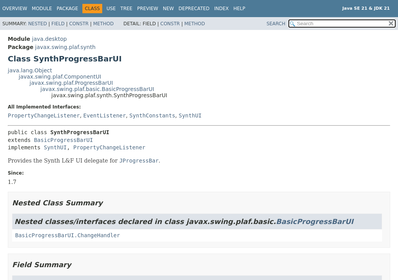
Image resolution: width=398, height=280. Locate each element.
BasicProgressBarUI (63, 140)
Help (240, 8)
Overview (14, 8)
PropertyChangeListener (44, 115)
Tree (126, 8)
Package (67, 8)
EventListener (104, 115)
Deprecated (193, 8)
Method (103, 23)
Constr (79, 23)
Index (221, 8)
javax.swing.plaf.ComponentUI (60, 77)
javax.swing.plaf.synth (65, 47)
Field (58, 23)
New (168, 8)
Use (111, 8)
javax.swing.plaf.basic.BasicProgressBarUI (97, 89)
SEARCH (276, 23)
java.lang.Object (30, 70)
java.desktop (49, 39)
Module (42, 8)
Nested (37, 23)
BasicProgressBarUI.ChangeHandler (67, 235)
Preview (147, 8)
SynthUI (190, 115)
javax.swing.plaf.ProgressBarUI (71, 83)
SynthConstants (152, 115)
